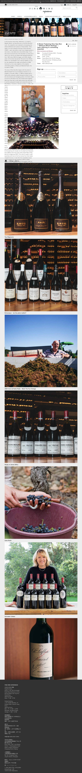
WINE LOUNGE (67, 16)
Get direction (72, 46)
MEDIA (41, 16)
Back (75, 40)
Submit (72, 79)
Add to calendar (71, 44)
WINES (13, 16)
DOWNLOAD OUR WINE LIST (52, 16)
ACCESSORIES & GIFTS (30, 16)
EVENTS (19, 16)
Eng (74, 4)
